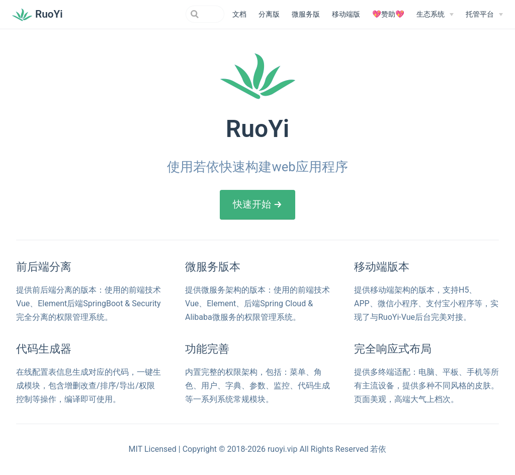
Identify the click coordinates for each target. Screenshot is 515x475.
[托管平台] (484, 14)
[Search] (173, 14)
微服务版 (306, 14)
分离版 (269, 14)
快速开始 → (257, 204)
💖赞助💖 (388, 14)
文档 (239, 14)
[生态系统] (435, 14)
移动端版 (346, 14)
